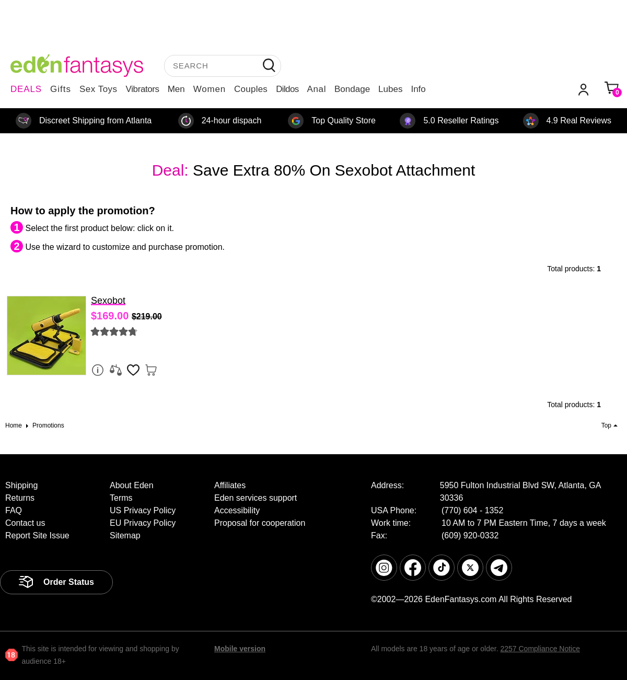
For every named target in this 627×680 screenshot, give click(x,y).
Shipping (21, 485)
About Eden (132, 485)
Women (209, 89)
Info (418, 89)
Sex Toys (98, 89)
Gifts (60, 89)
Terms (121, 497)
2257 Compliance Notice (540, 648)
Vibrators (142, 89)
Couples (251, 89)
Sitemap (125, 535)
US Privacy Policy (143, 510)
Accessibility (237, 510)
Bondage (352, 89)
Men (176, 89)
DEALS (26, 89)
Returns (19, 497)
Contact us (25, 522)
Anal (316, 89)
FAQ (13, 510)
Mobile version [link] (239, 648)
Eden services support (255, 497)
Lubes (390, 89)
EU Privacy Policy (143, 522)
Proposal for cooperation (259, 522)
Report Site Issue (37, 535)
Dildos (287, 89)
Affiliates (230, 485)
